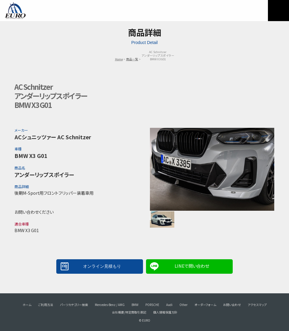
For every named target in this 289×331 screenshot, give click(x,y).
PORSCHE (152, 304)
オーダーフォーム (205, 304)
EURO (15, 10)
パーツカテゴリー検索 (74, 304)
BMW (135, 304)
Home (119, 59)
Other (183, 304)
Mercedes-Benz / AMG (110, 304)
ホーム (27, 304)
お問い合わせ (232, 304)
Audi (169, 304)
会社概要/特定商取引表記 (129, 312)
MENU (278, 10)
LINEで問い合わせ (192, 266)
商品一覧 (132, 59)
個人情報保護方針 (165, 312)
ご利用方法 (45, 304)
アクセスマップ (257, 304)
